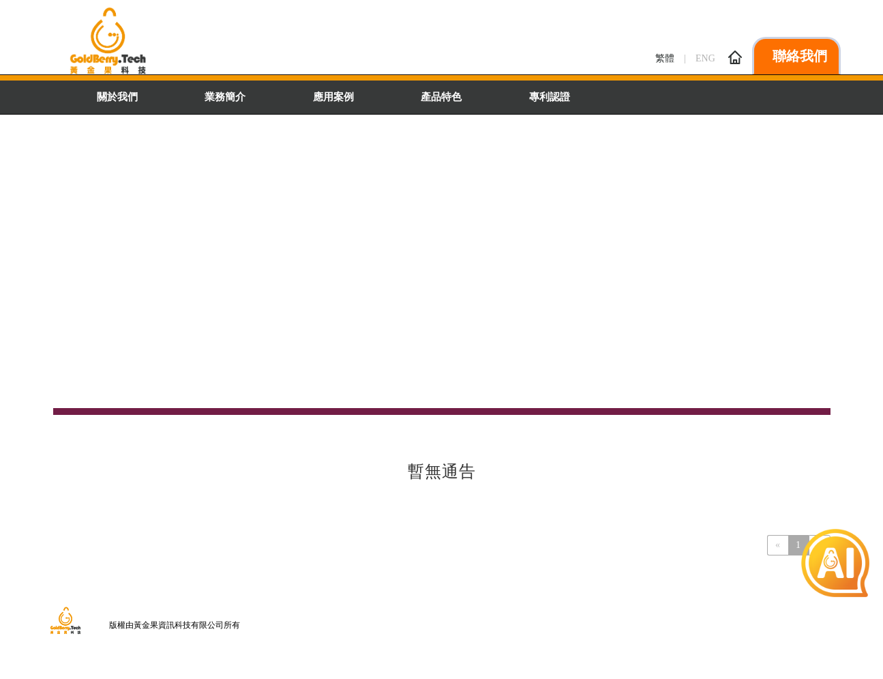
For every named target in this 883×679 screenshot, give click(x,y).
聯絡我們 (778, 55)
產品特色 (441, 96)
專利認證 (549, 96)
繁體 (664, 58)
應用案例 (333, 96)
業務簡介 (225, 96)
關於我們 (117, 96)
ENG (705, 58)
